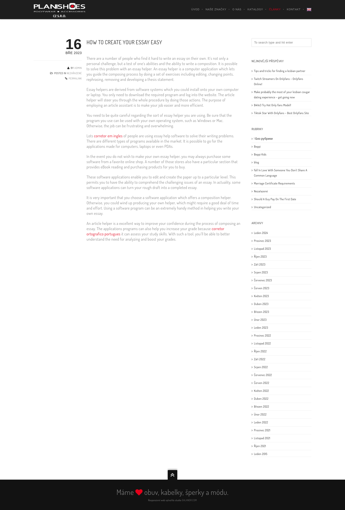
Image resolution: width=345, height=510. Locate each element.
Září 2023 (259, 264)
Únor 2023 (260, 320)
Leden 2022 (261, 422)
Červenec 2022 (263, 375)
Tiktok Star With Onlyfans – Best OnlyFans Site (281, 113)
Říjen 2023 (260, 256)
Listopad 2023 (262, 248)
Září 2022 (259, 359)
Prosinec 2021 (262, 430)
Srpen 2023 (261, 272)
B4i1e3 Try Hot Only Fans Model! (272, 105)
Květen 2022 (261, 391)
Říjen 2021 (260, 446)
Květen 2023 (261, 296)
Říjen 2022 (260, 351)
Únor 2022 (260, 414)
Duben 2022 (261, 398)
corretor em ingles (108, 135)
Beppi (257, 146)
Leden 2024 (261, 233)
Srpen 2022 (261, 367)
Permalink (75, 78)
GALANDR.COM (189, 500)
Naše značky (216, 9)
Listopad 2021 (262, 438)
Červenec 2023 (263, 280)
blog (256, 162)
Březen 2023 (261, 312)
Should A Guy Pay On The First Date (275, 199)
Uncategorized (262, 207)
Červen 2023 (261, 288)
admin (78, 68)
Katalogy (255, 9)
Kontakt (294, 9)
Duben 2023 (261, 304)
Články (275, 9)
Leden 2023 (261, 327)
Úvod (195, 9)
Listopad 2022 (262, 343)
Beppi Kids (260, 154)
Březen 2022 (261, 406)
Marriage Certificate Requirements (274, 183)
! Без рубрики (263, 138)
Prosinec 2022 (262, 335)
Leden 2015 (260, 454)
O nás (237, 9)
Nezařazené (74, 73)
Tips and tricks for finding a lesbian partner (279, 71)
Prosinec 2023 (262, 241)
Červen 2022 (261, 383)
